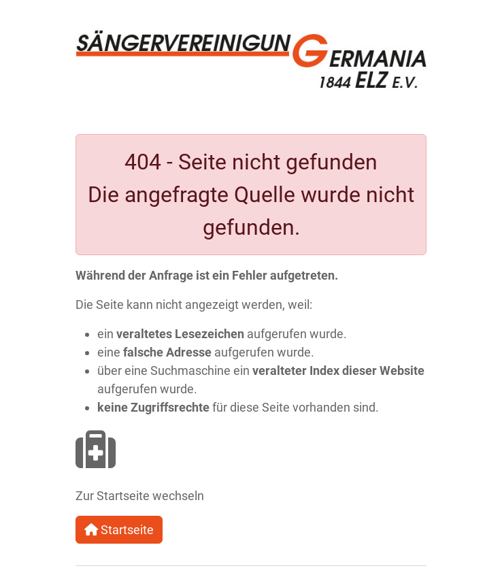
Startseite (119, 530)
